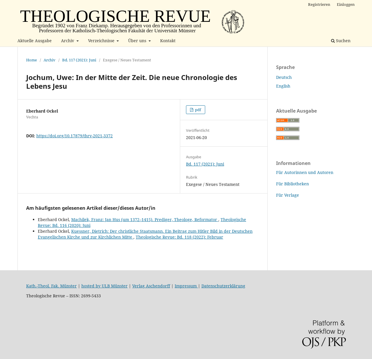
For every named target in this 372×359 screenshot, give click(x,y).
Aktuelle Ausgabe (34, 40)
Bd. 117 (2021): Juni (79, 60)
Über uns (137, 40)
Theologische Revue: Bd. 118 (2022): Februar (179, 237)
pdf (197, 109)
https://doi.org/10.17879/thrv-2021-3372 (74, 135)
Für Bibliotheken (292, 183)
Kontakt (168, 40)
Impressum (186, 286)
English (283, 86)
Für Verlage (287, 195)
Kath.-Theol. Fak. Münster (51, 286)
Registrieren (319, 4)
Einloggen (346, 4)
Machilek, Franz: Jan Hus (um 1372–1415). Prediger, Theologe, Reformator (144, 219)
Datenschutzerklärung (223, 286)
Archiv (68, 40)
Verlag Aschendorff (151, 286)
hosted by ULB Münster (104, 286)
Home (31, 60)
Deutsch (284, 77)
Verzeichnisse (102, 40)
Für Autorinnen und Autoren (304, 172)
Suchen (340, 40)
